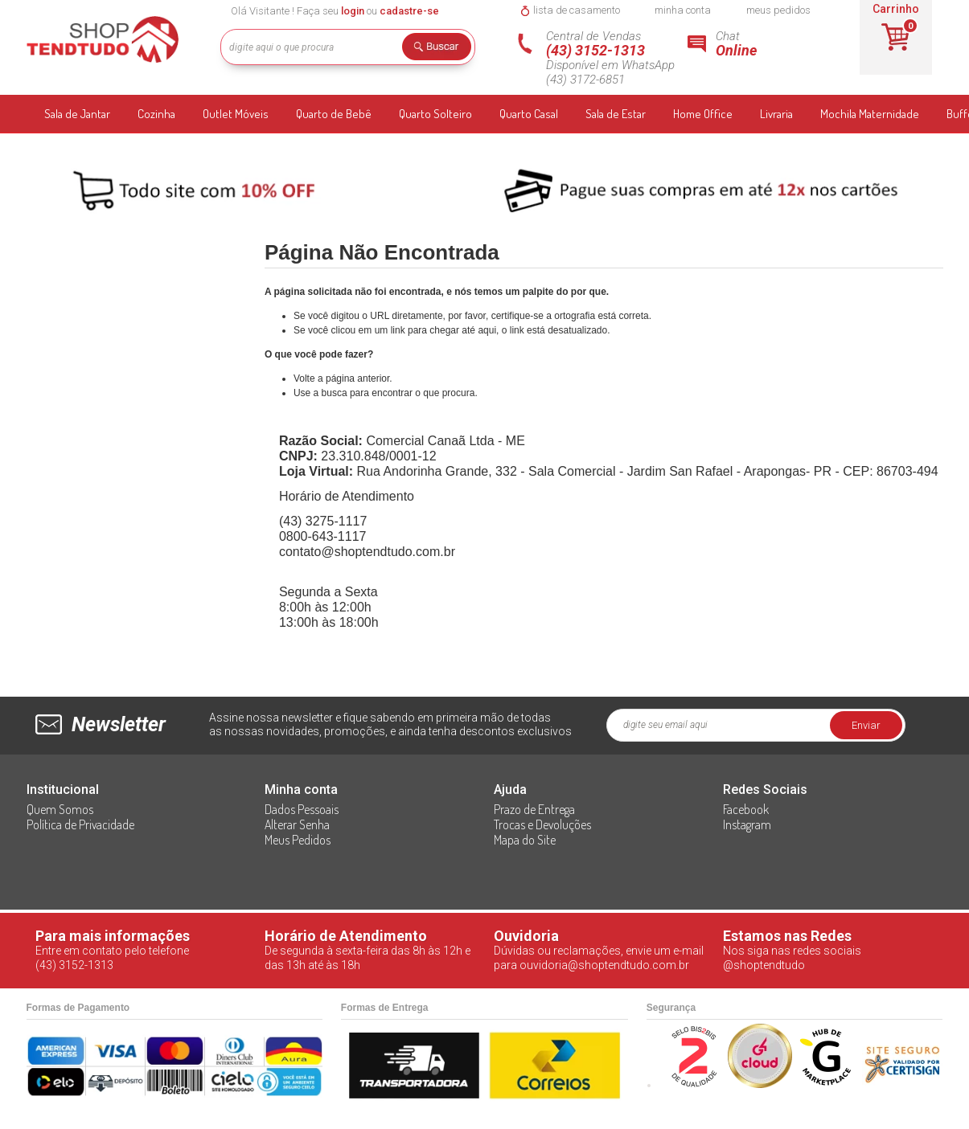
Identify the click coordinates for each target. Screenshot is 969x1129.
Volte (304, 378)
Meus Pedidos (298, 840)
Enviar (866, 725)
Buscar (442, 49)
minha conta (683, 10)
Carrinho (896, 8)
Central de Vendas (617, 58)
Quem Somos (60, 809)
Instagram (747, 824)
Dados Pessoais (302, 809)
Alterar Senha (297, 824)
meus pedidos (778, 10)
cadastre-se (409, 11)
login (352, 11)
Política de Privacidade (80, 824)
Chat (758, 43)
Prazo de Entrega (534, 809)
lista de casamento (576, 10)
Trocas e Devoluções (542, 824)
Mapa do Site (525, 840)
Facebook (746, 809)
